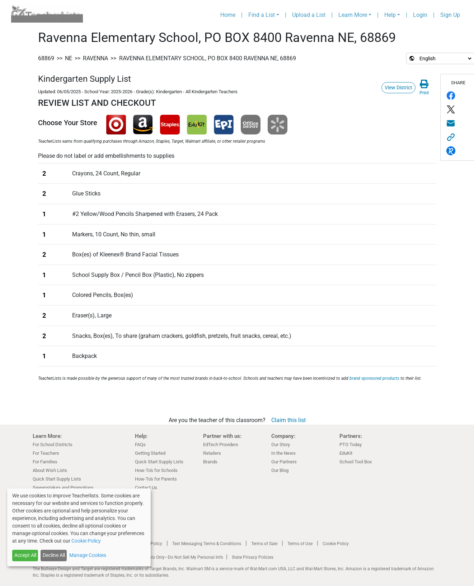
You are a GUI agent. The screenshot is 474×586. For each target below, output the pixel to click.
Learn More (352, 14)
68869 (46, 58)
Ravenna (95, 58)
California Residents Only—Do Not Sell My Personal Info (169, 557)
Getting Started (150, 453)
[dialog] (79, 527)
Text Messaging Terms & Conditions (206, 543)
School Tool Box (355, 461)
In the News (283, 453)
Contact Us (146, 487)
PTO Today (350, 444)
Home (227, 14)
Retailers (212, 453)
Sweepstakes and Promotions (63, 487)
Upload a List (308, 14)
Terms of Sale (264, 543)
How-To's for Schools (156, 470)
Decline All (54, 555)
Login (420, 14)
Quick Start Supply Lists (57, 479)
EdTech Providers (220, 444)
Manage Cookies (87, 555)
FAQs (140, 444)
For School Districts (52, 444)
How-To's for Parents (156, 479)
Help (390, 14)
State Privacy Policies (252, 557)
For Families (45, 461)
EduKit (345, 453)
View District (398, 87)
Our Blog (279, 470)
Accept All (25, 555)
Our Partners (284, 461)
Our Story (280, 444)
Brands (210, 461)
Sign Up (450, 14)
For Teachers (46, 453)
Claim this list (288, 420)
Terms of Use (300, 543)
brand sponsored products (374, 378)
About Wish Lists (50, 470)
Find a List (261, 14)
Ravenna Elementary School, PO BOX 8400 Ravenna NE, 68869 (207, 58)
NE (68, 58)
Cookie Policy (336, 543)
